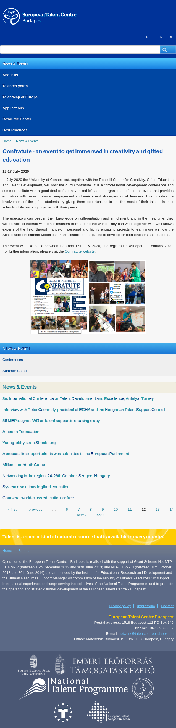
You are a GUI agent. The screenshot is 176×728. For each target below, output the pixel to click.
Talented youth (15, 86)
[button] (168, 50)
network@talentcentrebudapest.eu (146, 633)
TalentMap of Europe (20, 97)
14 (172, 509)
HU (148, 37)
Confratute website (79, 251)
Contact (167, 606)
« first (12, 509)
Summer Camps (15, 371)
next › (81, 515)
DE (171, 37)
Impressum (146, 606)
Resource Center (16, 119)
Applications (13, 108)
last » (100, 515)
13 (157, 509)
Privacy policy (120, 606)
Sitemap (24, 550)
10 (116, 509)
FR (159, 37)
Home (6, 141)
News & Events (15, 64)
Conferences (12, 360)
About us (10, 75)
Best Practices (14, 130)
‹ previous (34, 509)
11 (130, 509)
